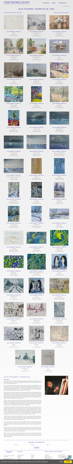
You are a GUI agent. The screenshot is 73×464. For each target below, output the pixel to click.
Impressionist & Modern (20, 450)
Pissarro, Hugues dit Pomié (48, 454)
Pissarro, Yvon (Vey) (61, 453)
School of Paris (19, 455)
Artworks (47, 3)
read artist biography (61, 12)
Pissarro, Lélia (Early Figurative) (47, 455)
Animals (32, 456)
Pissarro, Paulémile (61, 452)
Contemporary (19, 451)
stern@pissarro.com (8, 456)
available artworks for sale (14, 12)
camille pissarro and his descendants (52, 448)
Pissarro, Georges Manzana (48, 452)
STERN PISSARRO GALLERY (8, 448)
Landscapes (32, 450)
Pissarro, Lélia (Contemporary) (47, 457)
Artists (18, 453)
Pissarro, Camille (47, 450)
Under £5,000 (19, 454)
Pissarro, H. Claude (47, 453)
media (54, 3)
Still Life (32, 453)
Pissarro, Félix (46, 451)
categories (19, 448)
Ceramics (32, 452)
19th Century (19, 452)
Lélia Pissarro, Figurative (13, 31)
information (62, 3)
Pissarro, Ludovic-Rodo (62, 450)
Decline (61, 461)
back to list (66, 5)
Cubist (32, 454)
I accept (68, 461)
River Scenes (19, 457)
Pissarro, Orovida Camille (62, 451)
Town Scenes (33, 451)
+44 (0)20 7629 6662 (7, 455)
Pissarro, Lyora (47, 458)
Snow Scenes (19, 456)
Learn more (45, 461)
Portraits (32, 455)
